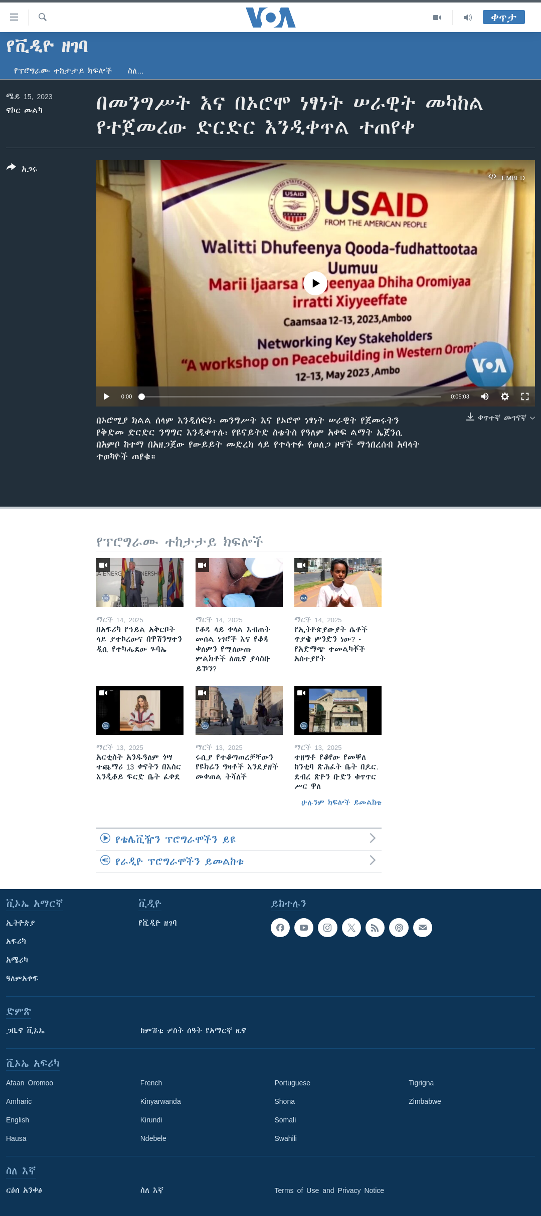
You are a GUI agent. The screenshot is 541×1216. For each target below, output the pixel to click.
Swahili (286, 1138)
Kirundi (151, 1119)
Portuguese (293, 1082)
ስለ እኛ (151, 1190)
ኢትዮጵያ (20, 923)
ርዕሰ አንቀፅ (24, 1190)
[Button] (22, 170)
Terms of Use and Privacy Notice (330, 1190)
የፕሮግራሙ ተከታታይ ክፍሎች (63, 71)
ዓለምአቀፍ (22, 978)
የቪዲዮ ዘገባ (157, 923)
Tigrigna (421, 1082)
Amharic (19, 1101)
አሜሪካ (17, 960)
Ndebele (153, 1138)
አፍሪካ (16, 941)
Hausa (16, 1138)
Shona (285, 1101)
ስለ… (136, 71)
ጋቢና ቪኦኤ (25, 1030)
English (17, 1119)
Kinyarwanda (160, 1101)
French (151, 1082)
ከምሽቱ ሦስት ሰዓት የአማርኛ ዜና (193, 1030)
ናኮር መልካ (24, 110)
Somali (285, 1119)
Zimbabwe (425, 1101)
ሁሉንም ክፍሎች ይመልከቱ (341, 802)
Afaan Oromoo (29, 1082)
